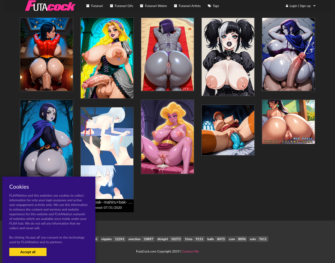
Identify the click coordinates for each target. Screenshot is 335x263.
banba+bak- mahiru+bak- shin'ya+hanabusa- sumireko (130, 202)
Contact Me (190, 251)
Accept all (27, 252)
